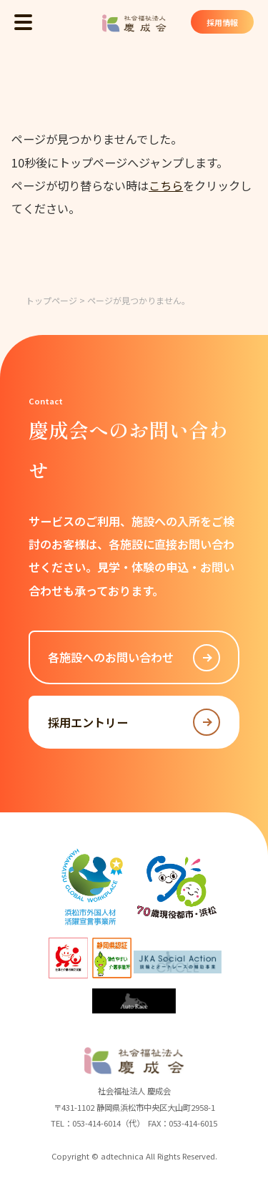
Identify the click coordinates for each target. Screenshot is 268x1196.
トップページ (51, 300)
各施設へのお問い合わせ (134, 657)
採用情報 (221, 22)
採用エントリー (134, 722)
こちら (166, 185)
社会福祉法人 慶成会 (134, 23)
